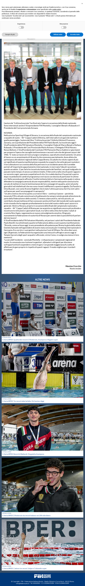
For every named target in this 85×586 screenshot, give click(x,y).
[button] (82, 3)
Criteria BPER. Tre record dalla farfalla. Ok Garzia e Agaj (23, 401)
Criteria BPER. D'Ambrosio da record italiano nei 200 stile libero (26, 515)
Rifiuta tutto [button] (58, 34)
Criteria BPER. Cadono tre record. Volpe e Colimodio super (24, 568)
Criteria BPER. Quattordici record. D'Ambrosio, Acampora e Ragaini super (30, 340)
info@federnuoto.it (22, 583)
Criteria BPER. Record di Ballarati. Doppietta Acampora (23, 454)
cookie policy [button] (56, 9)
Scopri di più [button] (10, 34)
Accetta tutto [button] (75, 34)
